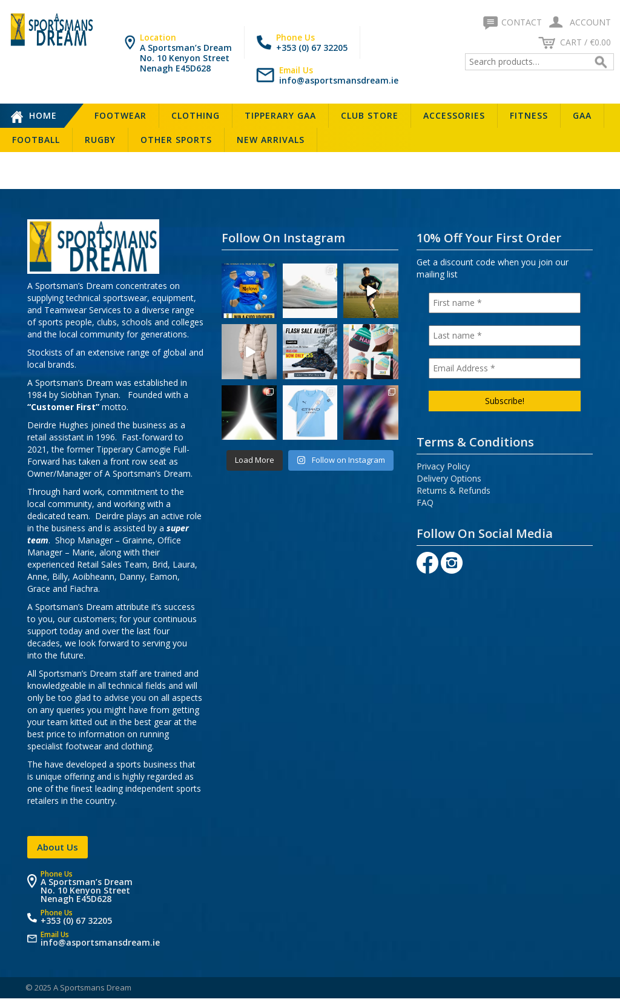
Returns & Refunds (453, 490)
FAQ (425, 502)
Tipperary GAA (280, 115)
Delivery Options (449, 478)
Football (36, 139)
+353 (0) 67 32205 (312, 47)
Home (43, 115)
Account (577, 22)
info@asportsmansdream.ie (338, 80)
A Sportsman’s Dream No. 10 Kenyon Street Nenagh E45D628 (186, 58)
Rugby (100, 139)
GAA (582, 115)
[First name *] (505, 303)
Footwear (120, 115)
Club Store (369, 115)
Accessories (454, 115)
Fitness (529, 115)
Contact (513, 22)
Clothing (195, 115)
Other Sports (176, 139)
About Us (57, 847)
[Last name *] (505, 335)
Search (602, 62)
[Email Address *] (505, 368)
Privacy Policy (443, 466)
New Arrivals (271, 139)
